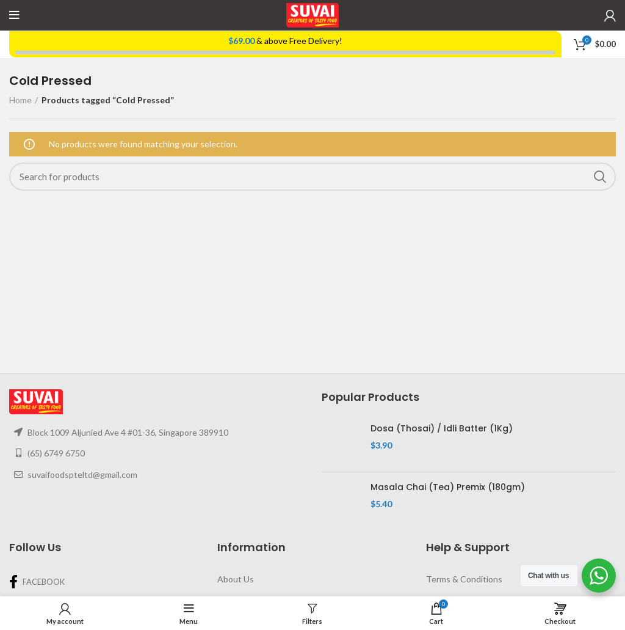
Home (20, 100)
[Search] (312, 177)
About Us (235, 579)
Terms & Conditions (464, 579)
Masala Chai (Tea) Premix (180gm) (447, 487)
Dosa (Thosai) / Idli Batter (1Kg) (441, 428)
